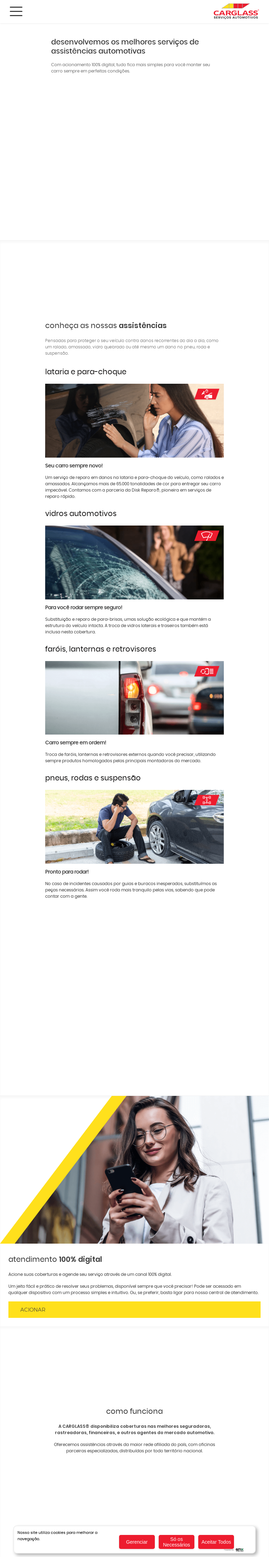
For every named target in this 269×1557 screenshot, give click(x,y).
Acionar (33, 1309)
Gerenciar (136, 1542)
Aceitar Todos (216, 1542)
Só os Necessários (176, 1542)
